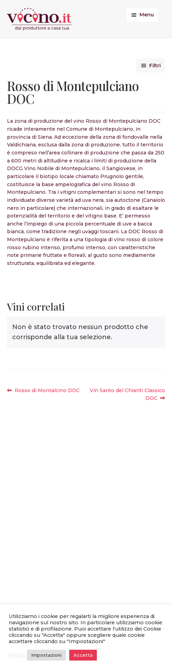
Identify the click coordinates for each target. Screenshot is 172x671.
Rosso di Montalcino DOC (47, 391)
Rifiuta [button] (17, 655)
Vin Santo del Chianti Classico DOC (127, 394)
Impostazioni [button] (46, 655)
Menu (146, 15)
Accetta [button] (83, 655)
